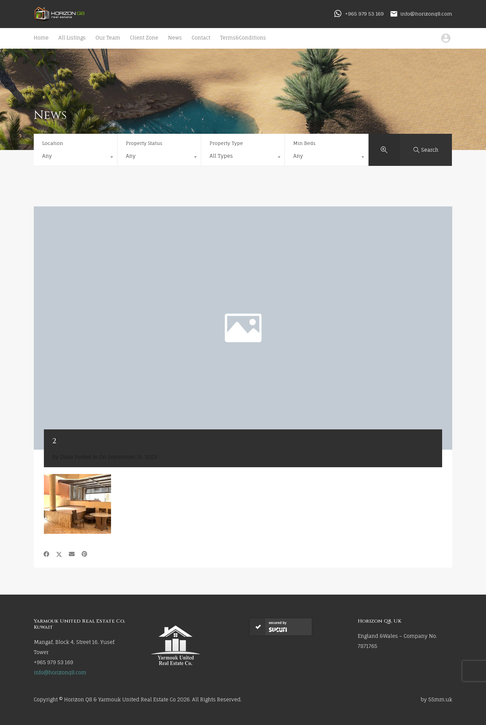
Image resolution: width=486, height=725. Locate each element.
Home (41, 37)
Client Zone (144, 37)
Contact (201, 37)
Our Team (108, 37)
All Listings (72, 37)
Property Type (226, 143)
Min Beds (304, 143)
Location (52, 143)
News (175, 37)
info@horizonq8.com (426, 14)
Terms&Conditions (243, 37)
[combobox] (75, 158)
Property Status (144, 143)
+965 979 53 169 (364, 14)
